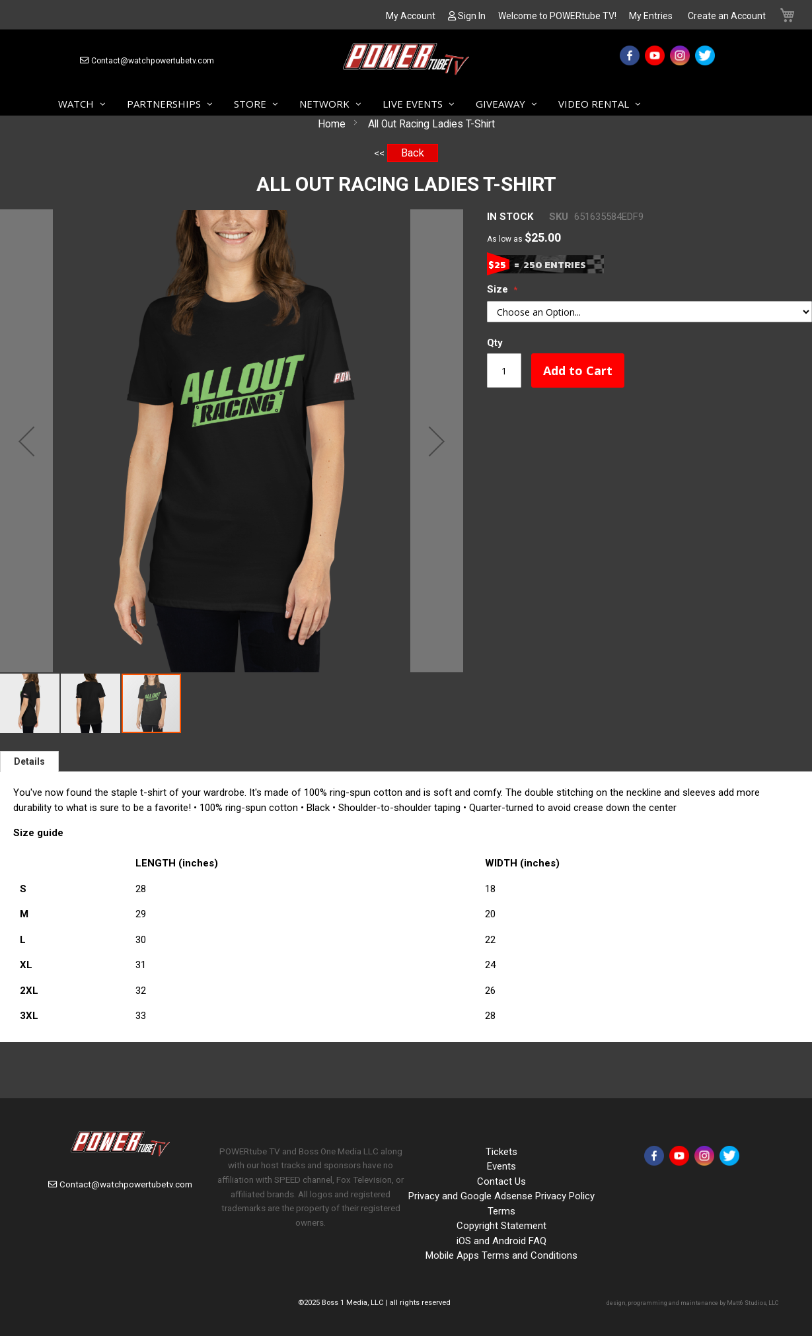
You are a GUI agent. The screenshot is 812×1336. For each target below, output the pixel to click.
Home (332, 124)
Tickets (501, 1152)
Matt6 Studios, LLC (752, 1303)
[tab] (29, 761)
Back (412, 153)
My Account (410, 16)
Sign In (472, 16)
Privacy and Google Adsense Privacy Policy (501, 1196)
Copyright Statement (501, 1226)
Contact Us (501, 1181)
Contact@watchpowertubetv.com (152, 60)
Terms (501, 1211)
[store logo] (406, 61)
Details (29, 761)
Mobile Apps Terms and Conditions (501, 1255)
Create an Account (727, 16)
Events (501, 1166)
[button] (26, 440)
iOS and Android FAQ (501, 1241)
